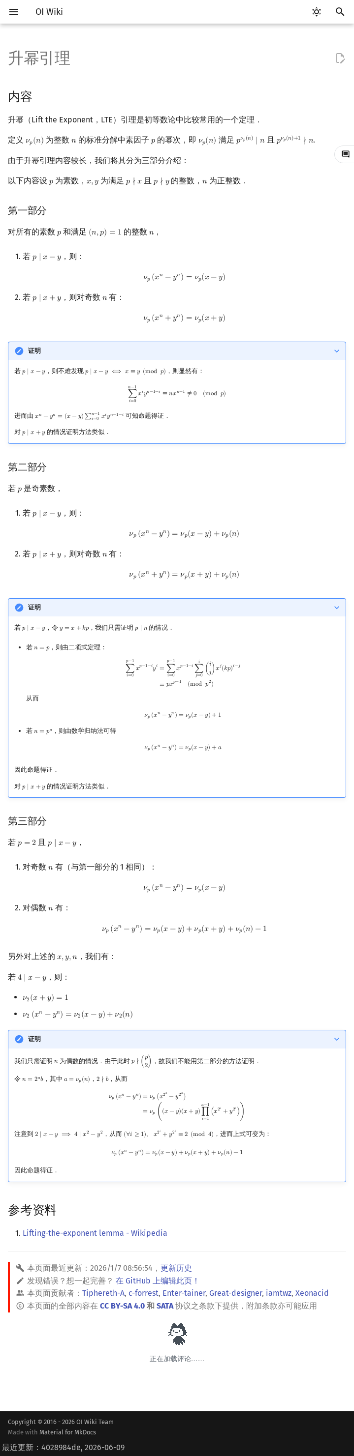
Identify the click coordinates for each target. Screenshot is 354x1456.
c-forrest (144, 1293)
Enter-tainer (183, 1293)
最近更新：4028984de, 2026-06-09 (63, 1447)
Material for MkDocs (67, 1432)
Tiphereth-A (103, 1293)
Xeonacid (312, 1293)
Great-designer (235, 1293)
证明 (34, 350)
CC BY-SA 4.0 (122, 1305)
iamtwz (278, 1293)
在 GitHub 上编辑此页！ (158, 1280)
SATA (165, 1305)
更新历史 (176, 1268)
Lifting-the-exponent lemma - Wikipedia (95, 1233)
